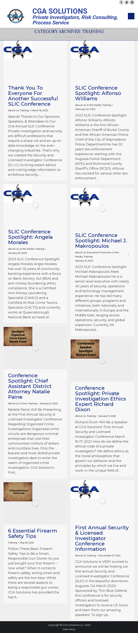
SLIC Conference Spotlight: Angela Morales (30, 237)
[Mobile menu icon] (131, 16)
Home (57, 37)
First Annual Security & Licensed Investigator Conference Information (102, 538)
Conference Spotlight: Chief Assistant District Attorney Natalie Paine (30, 386)
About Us (13, 110)
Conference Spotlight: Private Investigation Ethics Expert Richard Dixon (100, 398)
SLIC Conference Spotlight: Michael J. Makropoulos (101, 240)
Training (24, 110)
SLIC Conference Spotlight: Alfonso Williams (98, 93)
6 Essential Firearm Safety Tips (32, 533)
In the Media (94, 105)
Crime (23, 403)
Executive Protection (99, 252)
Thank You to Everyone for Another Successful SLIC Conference (33, 96)
